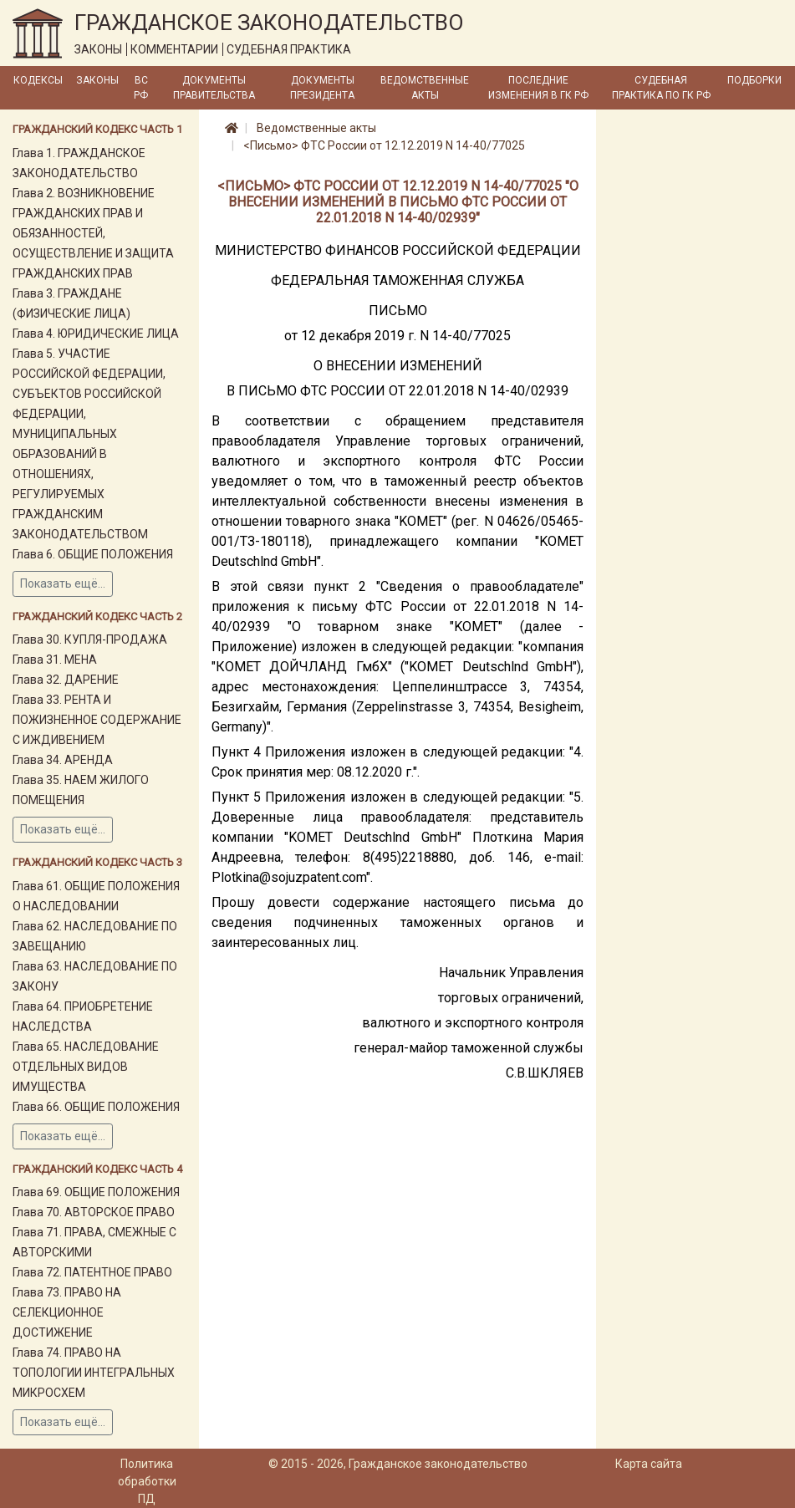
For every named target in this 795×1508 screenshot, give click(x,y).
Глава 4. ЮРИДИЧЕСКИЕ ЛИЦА (96, 333)
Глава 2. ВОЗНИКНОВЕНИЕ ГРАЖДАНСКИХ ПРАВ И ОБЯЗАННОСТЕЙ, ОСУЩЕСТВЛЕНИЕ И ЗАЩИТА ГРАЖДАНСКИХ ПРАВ (93, 233)
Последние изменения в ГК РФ (538, 87)
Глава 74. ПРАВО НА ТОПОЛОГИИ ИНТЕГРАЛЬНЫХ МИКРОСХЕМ (94, 1372)
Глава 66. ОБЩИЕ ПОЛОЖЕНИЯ (96, 1106)
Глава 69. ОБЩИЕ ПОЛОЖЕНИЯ (96, 1192)
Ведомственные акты (424, 87)
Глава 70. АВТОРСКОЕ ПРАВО (94, 1212)
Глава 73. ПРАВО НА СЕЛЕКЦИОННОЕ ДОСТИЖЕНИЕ (67, 1312)
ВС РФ (141, 87)
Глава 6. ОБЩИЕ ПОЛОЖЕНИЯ (93, 554)
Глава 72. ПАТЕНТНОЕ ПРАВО (92, 1272)
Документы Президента (322, 87)
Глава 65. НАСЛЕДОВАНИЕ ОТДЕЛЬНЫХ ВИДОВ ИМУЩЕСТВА (86, 1066)
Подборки (754, 80)
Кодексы (38, 80)
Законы (97, 80)
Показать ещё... (62, 583)
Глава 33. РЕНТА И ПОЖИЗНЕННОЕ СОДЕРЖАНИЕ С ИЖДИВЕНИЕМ (97, 719)
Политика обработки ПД (147, 1481)
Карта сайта (648, 1463)
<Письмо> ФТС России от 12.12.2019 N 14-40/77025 (384, 145)
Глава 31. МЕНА (55, 659)
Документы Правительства (214, 87)
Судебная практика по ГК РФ (661, 87)
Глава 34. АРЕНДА (63, 760)
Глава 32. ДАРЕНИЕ (66, 679)
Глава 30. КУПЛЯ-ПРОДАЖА (90, 639)
